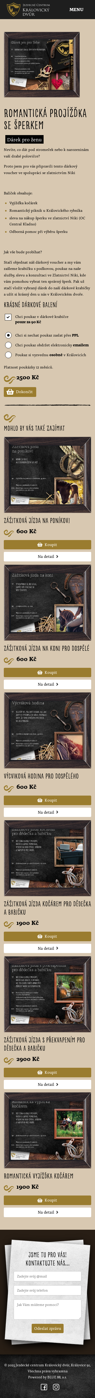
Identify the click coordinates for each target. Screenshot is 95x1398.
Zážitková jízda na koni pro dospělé (46, 649)
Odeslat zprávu (47, 1328)
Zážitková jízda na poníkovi (37, 521)
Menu (77, 9)
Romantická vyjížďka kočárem (38, 1176)
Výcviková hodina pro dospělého (41, 776)
